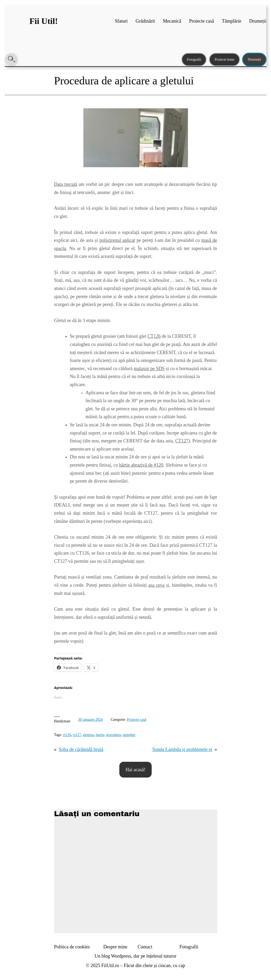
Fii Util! (43, 21)
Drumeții (254, 60)
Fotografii (194, 60)
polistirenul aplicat (117, 240)
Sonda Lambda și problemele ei (182, 749)
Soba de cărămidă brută (81, 749)
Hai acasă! (135, 769)
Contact (145, 946)
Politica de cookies (72, 946)
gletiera (88, 735)
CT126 (154, 336)
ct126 (67, 735)
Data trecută (65, 184)
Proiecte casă (136, 720)
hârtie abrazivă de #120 (141, 465)
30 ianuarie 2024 (90, 720)
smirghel (128, 735)
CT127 (181, 440)
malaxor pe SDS (149, 368)
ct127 (77, 735)
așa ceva (156, 585)
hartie (100, 735)
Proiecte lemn (224, 60)
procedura (113, 735)
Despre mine (115, 946)
